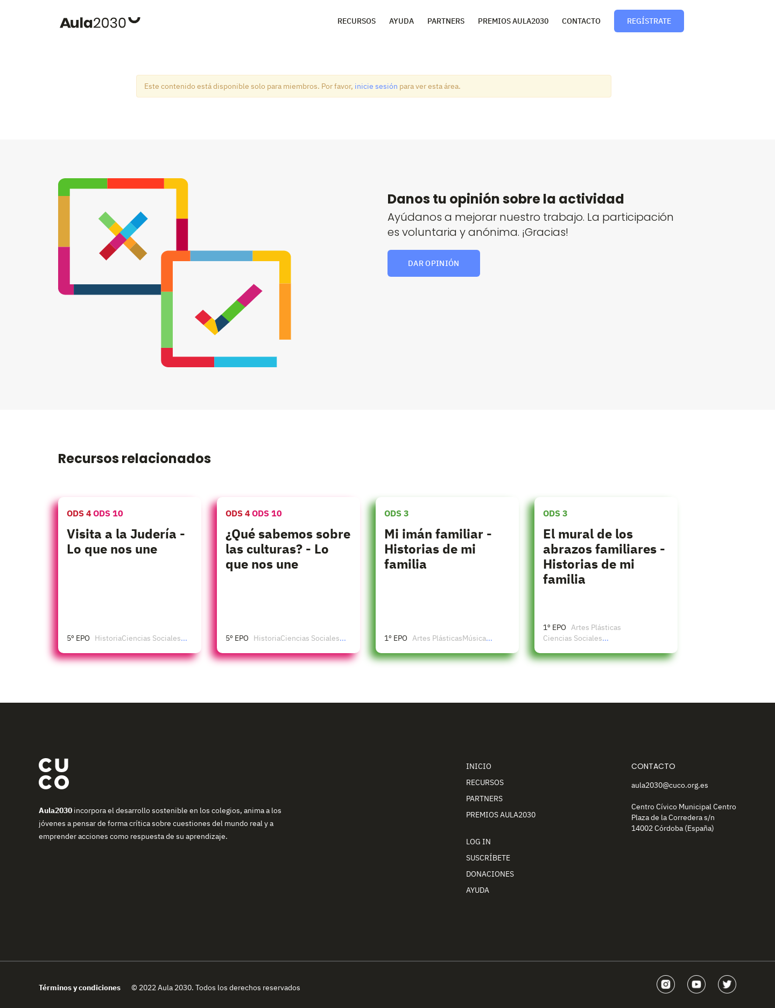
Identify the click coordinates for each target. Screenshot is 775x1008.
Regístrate (649, 21)
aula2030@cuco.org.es (669, 785)
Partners (445, 21)
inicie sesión (376, 86)
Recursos (356, 21)
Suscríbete (488, 858)
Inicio (478, 766)
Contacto (581, 21)
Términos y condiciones (80, 987)
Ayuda (401, 21)
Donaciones (490, 874)
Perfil (705, 20)
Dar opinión (434, 263)
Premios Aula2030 (513, 21)
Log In (478, 841)
